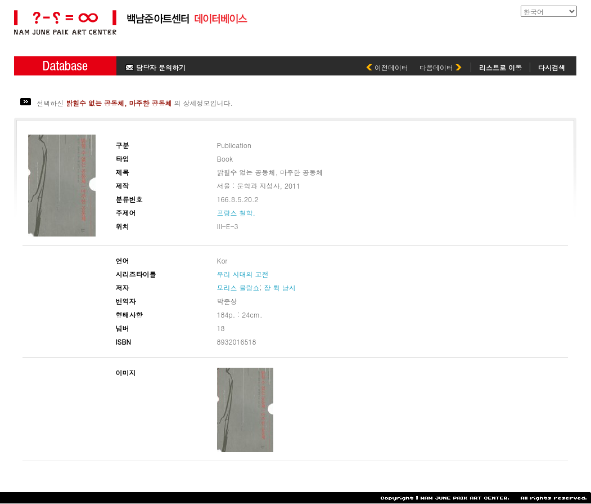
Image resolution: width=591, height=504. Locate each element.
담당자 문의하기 (155, 67)
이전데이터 (387, 67)
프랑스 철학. (236, 212)
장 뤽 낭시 (280, 287)
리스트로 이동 (500, 67)
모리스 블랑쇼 (238, 287)
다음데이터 (440, 67)
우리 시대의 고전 (243, 274)
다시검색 (551, 67)
